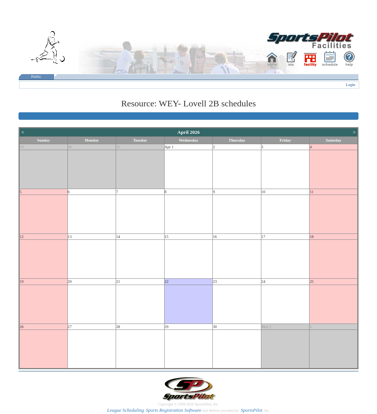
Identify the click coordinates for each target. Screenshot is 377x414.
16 (215, 237)
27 (70, 327)
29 (22, 147)
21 (118, 281)
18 (312, 237)
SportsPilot (251, 410)
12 (22, 237)
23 (215, 281)
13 (70, 237)
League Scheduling (125, 410)
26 (22, 327)
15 (167, 237)
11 (311, 192)
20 (70, 281)
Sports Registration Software (173, 410)
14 (118, 237)
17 (263, 237)
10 (263, 192)
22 (167, 281)
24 (263, 281)
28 (118, 327)
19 (22, 281)
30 (70, 147)
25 (312, 281)
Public (36, 76)
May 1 (266, 327)
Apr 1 (169, 147)
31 (118, 147)
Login (350, 85)
